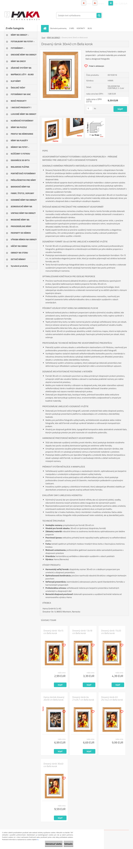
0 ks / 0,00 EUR (120, 3)
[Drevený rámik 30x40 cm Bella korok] (60, 50)
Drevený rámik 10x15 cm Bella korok (53, 632)
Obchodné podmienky (58, 28)
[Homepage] (46, 28)
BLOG (90, 28)
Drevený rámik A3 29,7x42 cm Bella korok (112, 698)
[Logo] (22, 15)
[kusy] (89, 108)
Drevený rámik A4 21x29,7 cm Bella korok (83, 698)
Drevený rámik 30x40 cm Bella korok (53, 765)
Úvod (43, 37)
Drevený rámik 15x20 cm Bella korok (111, 632)
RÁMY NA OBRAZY (53, 37)
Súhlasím (66, 843)
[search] (99, 15)
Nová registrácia (98, 3)
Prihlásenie (80, 3)
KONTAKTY (81, 28)
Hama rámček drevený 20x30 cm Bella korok (54, 698)
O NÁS (71, 28)
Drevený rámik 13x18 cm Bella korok (82, 632)
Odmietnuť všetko (46, 843)
